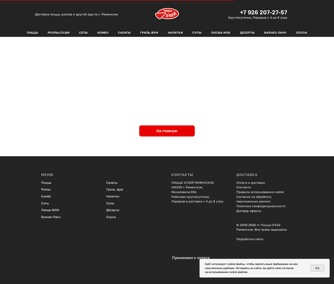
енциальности (274, 206)
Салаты (124, 32)
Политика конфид (250, 206)
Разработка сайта (249, 239)
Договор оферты (248, 211)
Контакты (243, 187)
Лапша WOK (50, 210)
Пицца (32, 32)
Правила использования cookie (260, 192)
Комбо (103, 32)
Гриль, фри (114, 189)
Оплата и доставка (250, 182)
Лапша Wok (221, 32)
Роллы (46, 189)
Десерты (247, 32)
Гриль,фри (149, 32)
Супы (196, 32)
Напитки (175, 32)
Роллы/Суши (59, 32)
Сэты (83, 32)
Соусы (301, 32)
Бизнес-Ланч (275, 32)
